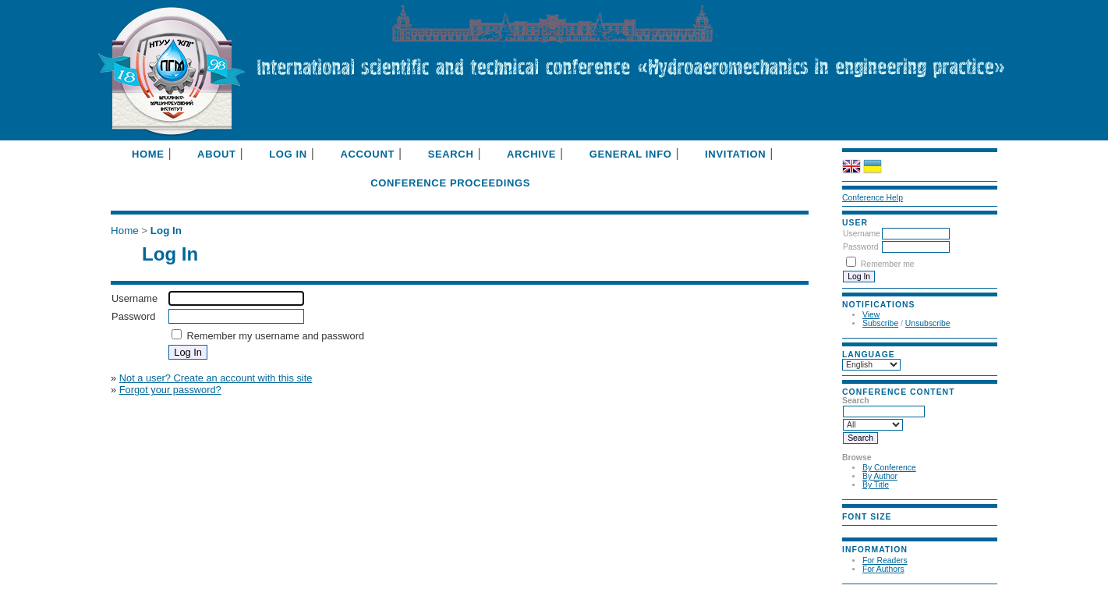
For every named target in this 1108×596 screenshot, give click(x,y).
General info (630, 154)
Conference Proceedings (450, 183)
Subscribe (880, 323)
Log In (288, 154)
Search (451, 154)
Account (367, 154)
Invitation (735, 154)
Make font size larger (893, 530)
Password (861, 247)
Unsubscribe (927, 323)
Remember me (888, 264)
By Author (879, 476)
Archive (531, 154)
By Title (875, 485)
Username (861, 233)
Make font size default (875, 530)
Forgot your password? (170, 390)
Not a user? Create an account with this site (216, 378)
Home (148, 154)
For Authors (883, 569)
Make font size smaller (856, 530)
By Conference (889, 467)
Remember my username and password (275, 336)
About (216, 154)
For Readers (885, 560)
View (871, 314)
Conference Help (872, 197)
